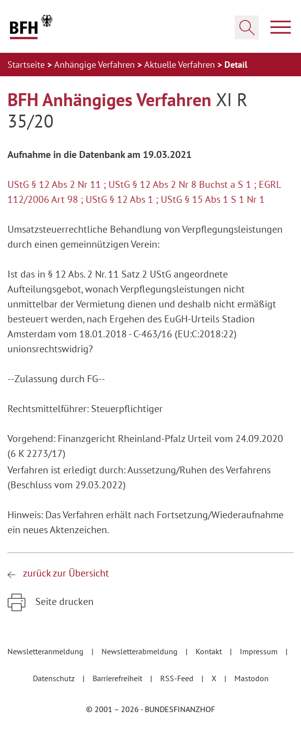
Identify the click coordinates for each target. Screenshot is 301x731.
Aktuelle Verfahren (180, 64)
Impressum (260, 651)
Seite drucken (63, 601)
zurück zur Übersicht (66, 573)
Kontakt (210, 651)
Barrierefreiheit (118, 678)
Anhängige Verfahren (95, 64)
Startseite (27, 64)
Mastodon (251, 678)
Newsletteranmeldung (46, 651)
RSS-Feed (178, 678)
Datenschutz (55, 678)
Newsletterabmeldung (140, 651)
